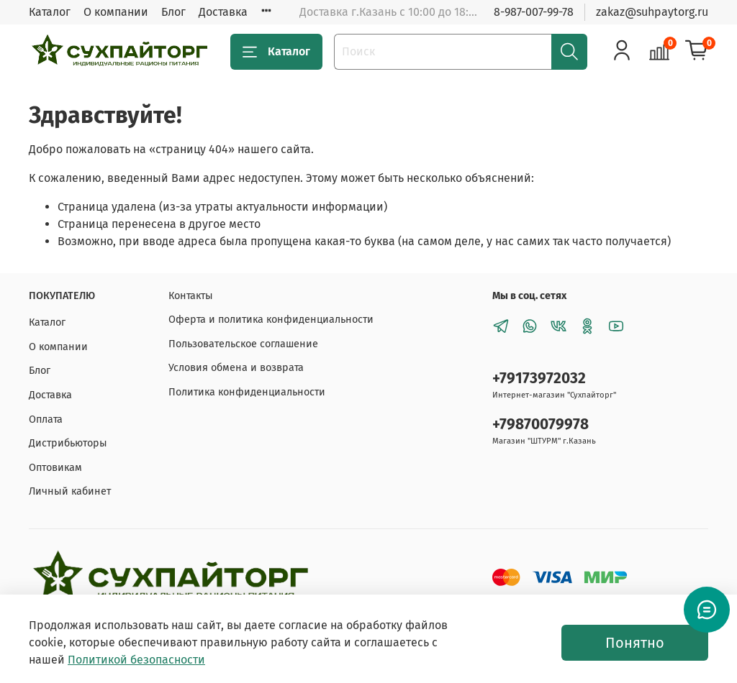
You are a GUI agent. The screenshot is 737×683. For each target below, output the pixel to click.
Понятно (634, 642)
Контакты (190, 296)
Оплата (46, 419)
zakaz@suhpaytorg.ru (652, 12)
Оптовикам (55, 468)
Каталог (50, 12)
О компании (115, 12)
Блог (173, 12)
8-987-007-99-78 (534, 12)
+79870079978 (540, 425)
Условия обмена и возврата (236, 368)
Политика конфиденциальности (246, 392)
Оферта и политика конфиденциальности (271, 319)
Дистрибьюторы (68, 443)
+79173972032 (539, 379)
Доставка (223, 12)
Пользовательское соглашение (243, 344)
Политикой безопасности (136, 659)
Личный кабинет (70, 491)
